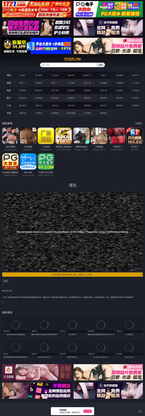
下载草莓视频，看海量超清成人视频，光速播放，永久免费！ (97, 274)
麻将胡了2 (87, 75)
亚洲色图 (38, 98)
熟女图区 (119, 98)
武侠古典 (71, 105)
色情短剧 (103, 113)
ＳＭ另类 (135, 83)
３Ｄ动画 (71, 83)
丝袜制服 (103, 83)
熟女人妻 (87, 83)
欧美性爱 (71, 90)
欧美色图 (55, 98)
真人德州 (38, 75)
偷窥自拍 (22, 98)
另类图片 (135, 98)
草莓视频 (55, 113)
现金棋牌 (119, 75)
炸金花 (103, 75)
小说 (9, 105)
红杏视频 (87, 113)
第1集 (6, 281)
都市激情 (22, 105)
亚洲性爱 (22, 90)
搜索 (100, 65)
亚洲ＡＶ (22, 83)
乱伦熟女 (119, 90)
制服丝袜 (87, 90)
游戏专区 (71, 75)
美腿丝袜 (87, 98)
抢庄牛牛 (135, 75)
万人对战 (55, 75)
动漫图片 (71, 98)
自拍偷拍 (38, 83)
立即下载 (88, 411)
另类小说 (103, 105)
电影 (9, 90)
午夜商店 (38, 113)
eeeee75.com (72, 59)
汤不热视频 (71, 113)
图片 (9, 97)
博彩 (9, 75)
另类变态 (135, 90)
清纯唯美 (103, 98)
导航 (9, 113)
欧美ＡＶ (55, 83)
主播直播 (119, 83)
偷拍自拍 (38, 90)
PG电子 (22, 75)
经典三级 (103, 90)
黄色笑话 (119, 105)
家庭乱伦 (38, 105)
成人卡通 (55, 90)
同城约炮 (22, 113)
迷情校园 (87, 105)
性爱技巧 (135, 105)
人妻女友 (55, 105)
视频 (9, 82)
